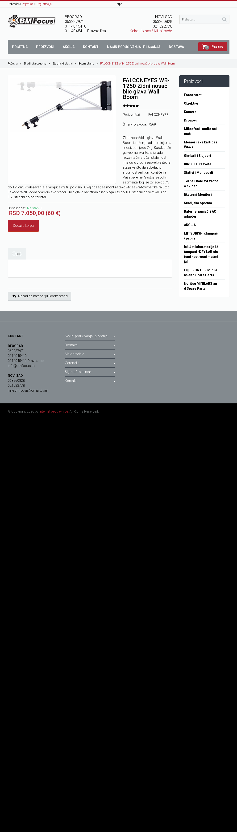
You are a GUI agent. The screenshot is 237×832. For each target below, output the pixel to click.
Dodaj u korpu (23, 225)
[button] (212, 46)
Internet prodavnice (53, 411)
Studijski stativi (64, 63)
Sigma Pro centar (90, 372)
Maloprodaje (90, 354)
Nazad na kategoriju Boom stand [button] (40, 296)
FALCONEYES (158, 115)
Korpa (118, 4)
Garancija (90, 363)
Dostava (90, 346)
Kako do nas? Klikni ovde (151, 31)
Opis (16, 253)
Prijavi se (27, 4)
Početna (14, 63)
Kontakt (90, 381)
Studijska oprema (37, 63)
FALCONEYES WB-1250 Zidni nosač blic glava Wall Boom (137, 63)
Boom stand (88, 63)
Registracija (44, 4)
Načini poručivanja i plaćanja (90, 337)
